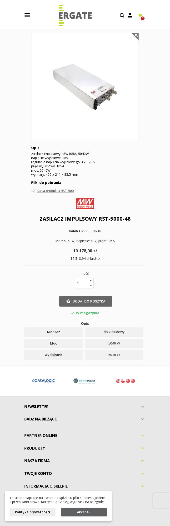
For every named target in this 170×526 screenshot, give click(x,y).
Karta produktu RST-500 (55, 190)
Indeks (74, 231)
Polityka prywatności (32, 512)
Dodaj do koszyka (85, 301)
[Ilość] (81, 283)
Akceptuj (84, 512)
